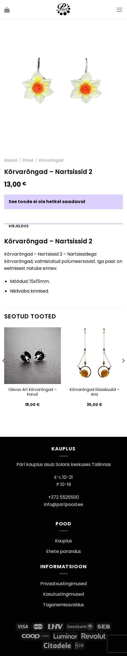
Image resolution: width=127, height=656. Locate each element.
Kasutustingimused (63, 594)
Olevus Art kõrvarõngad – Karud (32, 392)
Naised (10, 160)
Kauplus (63, 541)
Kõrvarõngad (51, 160)
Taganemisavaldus (63, 605)
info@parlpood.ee (63, 504)
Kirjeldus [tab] (19, 226)
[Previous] (4, 372)
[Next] (123, 372)
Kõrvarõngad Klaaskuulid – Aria (94, 392)
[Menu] (119, 9)
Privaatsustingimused (63, 583)
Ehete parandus (63, 551)
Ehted (28, 160)
